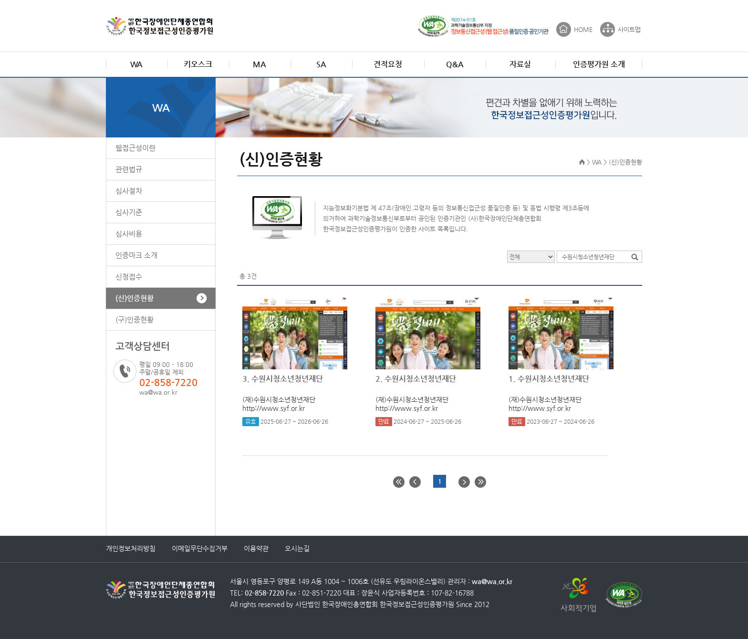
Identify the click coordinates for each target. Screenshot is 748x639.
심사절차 (128, 191)
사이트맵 (629, 29)
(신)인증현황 (134, 298)
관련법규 (128, 169)
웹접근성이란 (135, 148)
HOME (583, 29)
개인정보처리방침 (131, 548)
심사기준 (128, 212)
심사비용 (128, 234)
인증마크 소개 (136, 255)
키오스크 (198, 64)
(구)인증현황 (134, 319)
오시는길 (297, 548)
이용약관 (256, 548)
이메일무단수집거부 (200, 548)
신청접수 (128, 276)
